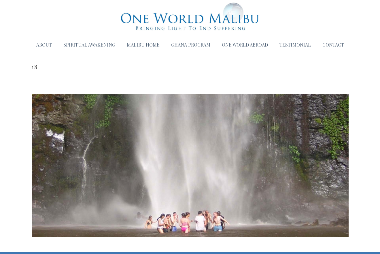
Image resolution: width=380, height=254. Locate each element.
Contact (333, 45)
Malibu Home (143, 45)
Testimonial (295, 45)
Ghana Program (190, 45)
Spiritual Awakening (89, 45)
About (44, 45)
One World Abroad (245, 45)
